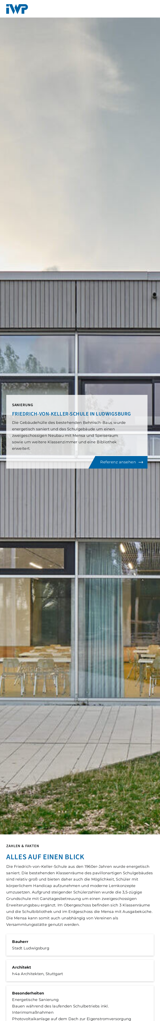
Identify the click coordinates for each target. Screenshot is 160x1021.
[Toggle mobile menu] (152, 7)
